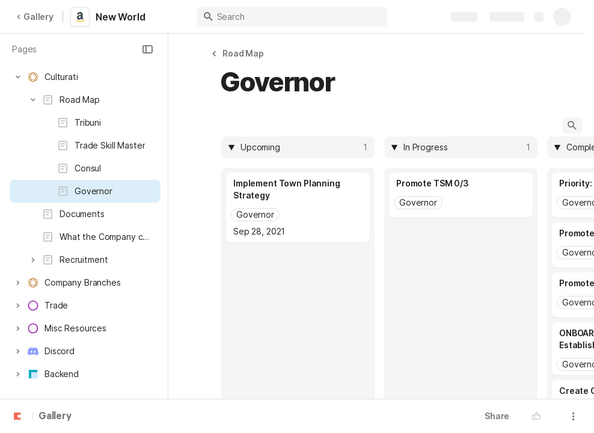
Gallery (35, 16)
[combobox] (300, 147)
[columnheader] (298, 147)
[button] (147, 49)
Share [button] (497, 416)
